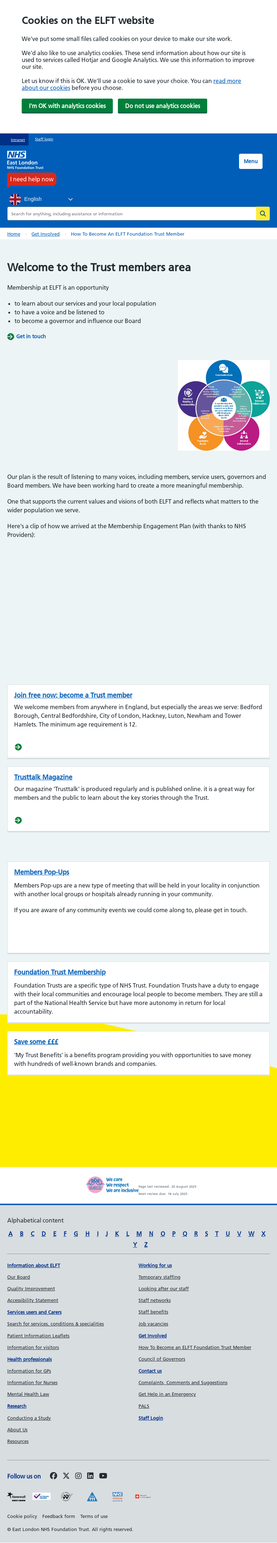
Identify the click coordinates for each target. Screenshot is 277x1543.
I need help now (32, 179)
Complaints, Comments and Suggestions (182, 1382)
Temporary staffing (159, 1277)
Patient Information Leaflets (38, 1336)
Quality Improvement (31, 1288)
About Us (17, 1429)
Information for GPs (29, 1371)
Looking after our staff (163, 1288)
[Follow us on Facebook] (53, 1476)
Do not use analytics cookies (162, 105)
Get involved (45, 234)
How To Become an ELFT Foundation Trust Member (194, 1347)
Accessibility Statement (32, 1300)
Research (16, 1406)
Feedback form (58, 1516)
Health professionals (29, 1359)
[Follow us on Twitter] (66, 1476)
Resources (18, 1441)
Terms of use (94, 1516)
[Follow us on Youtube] (103, 1476)
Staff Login (150, 1418)
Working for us (155, 1265)
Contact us (150, 1371)
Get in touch (31, 336)
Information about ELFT (33, 1265)
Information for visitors (33, 1347)
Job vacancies (153, 1324)
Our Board (18, 1277)
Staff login (44, 139)
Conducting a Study (29, 1418)
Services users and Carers (34, 1312)
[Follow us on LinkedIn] (90, 1476)
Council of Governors (161, 1359)
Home (13, 234)
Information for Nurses (32, 1382)
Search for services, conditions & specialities (55, 1324)
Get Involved (152, 1336)
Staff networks (154, 1300)
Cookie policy (22, 1516)
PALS (143, 1406)
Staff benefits (153, 1312)
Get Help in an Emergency (167, 1394)
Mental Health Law (28, 1394)
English (25, 199)
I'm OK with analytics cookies (67, 105)
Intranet (18, 139)
